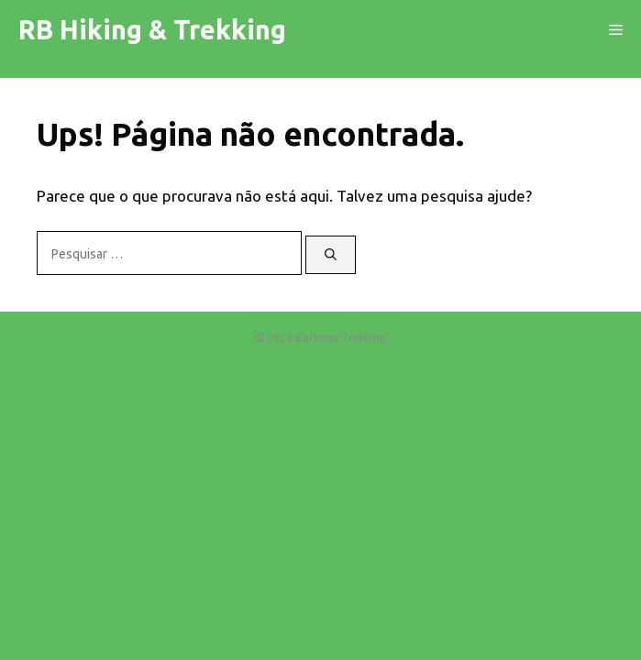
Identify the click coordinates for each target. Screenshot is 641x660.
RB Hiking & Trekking (152, 29)
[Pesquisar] (330, 255)
